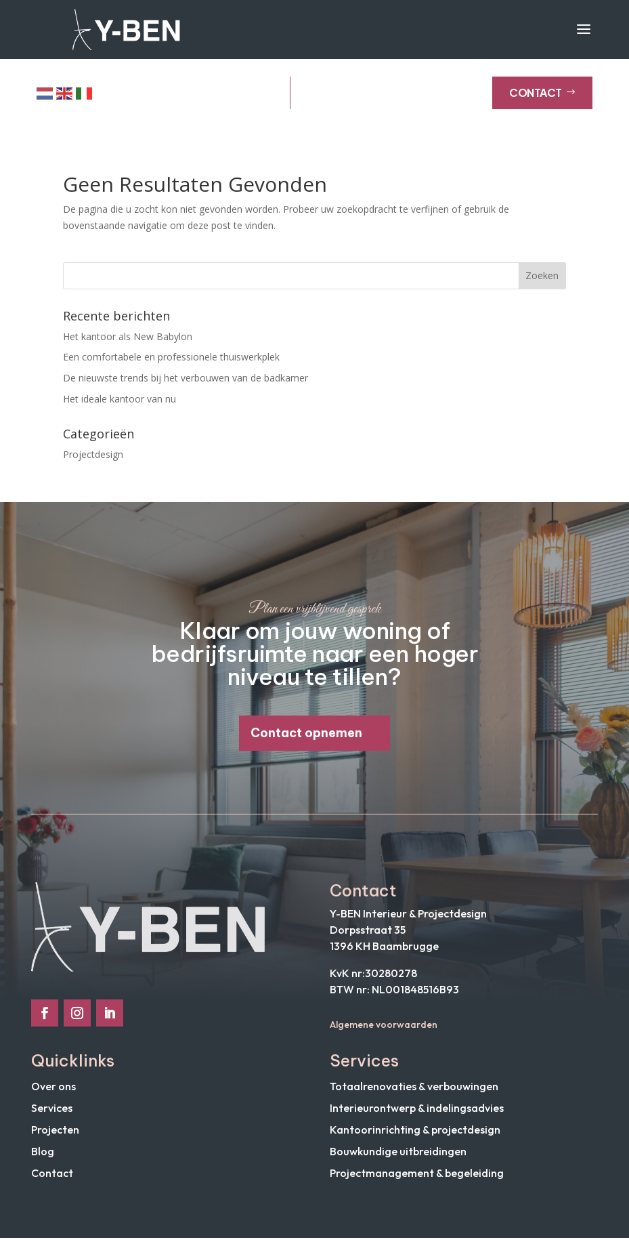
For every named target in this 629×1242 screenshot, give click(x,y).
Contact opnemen (306, 737)
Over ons (53, 1090)
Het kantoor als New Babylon (127, 340)
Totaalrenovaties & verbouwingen (414, 1090)
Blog (42, 1155)
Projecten (55, 1133)
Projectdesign (93, 458)
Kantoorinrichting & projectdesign (415, 1133)
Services (51, 1112)
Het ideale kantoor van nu (119, 402)
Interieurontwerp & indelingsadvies (417, 1112)
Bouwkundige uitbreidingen (398, 1155)
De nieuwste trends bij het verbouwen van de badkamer (185, 382)
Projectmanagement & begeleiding (417, 1177)
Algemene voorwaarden (383, 1028)
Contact (542, 97)
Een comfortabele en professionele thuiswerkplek (171, 361)
